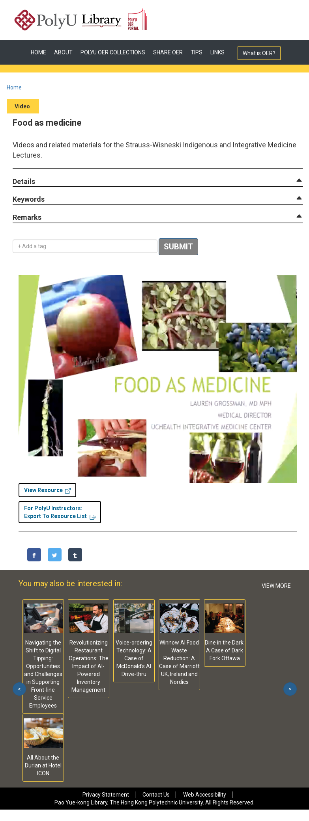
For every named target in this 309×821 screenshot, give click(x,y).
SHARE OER (168, 52)
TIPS (196, 52)
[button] (24, 182)
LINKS (217, 52)
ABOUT (63, 52)
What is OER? (259, 53)
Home (14, 87)
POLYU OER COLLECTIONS (113, 52)
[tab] (158, 181)
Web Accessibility (204, 794)
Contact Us (156, 794)
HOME (38, 52)
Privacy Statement (105, 794)
